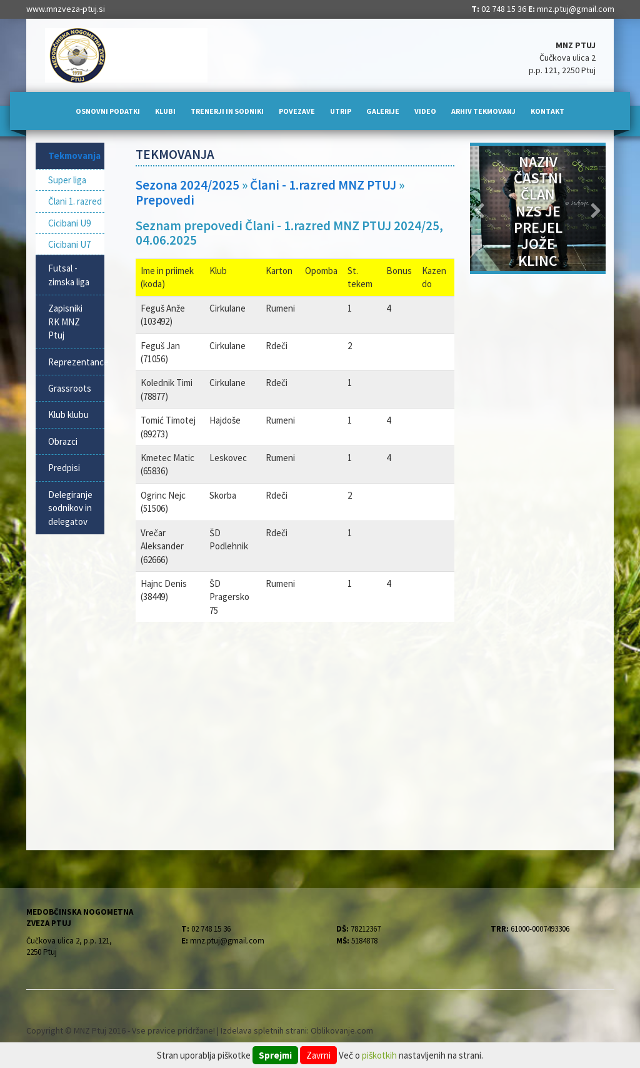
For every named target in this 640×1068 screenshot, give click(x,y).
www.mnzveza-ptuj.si (65, 8)
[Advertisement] (295, 734)
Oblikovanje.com (342, 1030)
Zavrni (318, 1055)
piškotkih (379, 1055)
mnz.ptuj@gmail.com (575, 8)
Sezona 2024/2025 (187, 184)
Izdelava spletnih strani (264, 1030)
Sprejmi (275, 1055)
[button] (480, 208)
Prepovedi (165, 199)
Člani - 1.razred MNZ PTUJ (323, 184)
